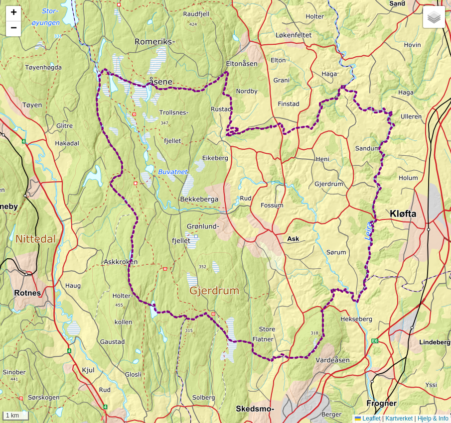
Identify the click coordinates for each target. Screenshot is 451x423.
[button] (13, 13)
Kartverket (399, 418)
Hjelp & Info (433, 418)
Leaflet (367, 418)
